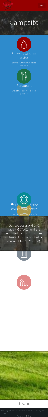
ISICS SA (28, 416)
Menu (42, 5)
